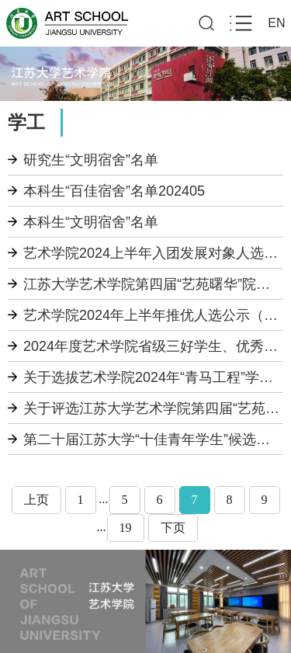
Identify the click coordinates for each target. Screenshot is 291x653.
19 (126, 527)
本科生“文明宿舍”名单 (90, 222)
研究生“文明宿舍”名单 (90, 160)
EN (276, 23)
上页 (36, 499)
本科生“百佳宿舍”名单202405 (114, 191)
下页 (173, 527)
